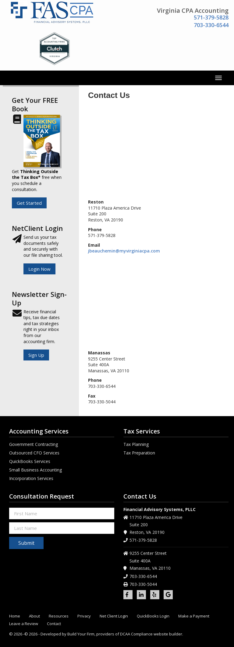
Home (14, 616)
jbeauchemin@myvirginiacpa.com (124, 251)
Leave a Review (23, 624)
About (34, 616)
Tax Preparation (139, 453)
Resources (59, 616)
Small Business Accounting (35, 470)
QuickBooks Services (29, 461)
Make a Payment (193, 616)
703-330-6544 (211, 25)
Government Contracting (33, 444)
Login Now (39, 269)
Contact (54, 624)
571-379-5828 (211, 17)
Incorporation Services (31, 478)
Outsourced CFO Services (34, 453)
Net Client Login (114, 616)
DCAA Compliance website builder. (151, 634)
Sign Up (36, 355)
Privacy (84, 616)
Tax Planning (136, 444)
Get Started (29, 203)
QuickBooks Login (153, 616)
